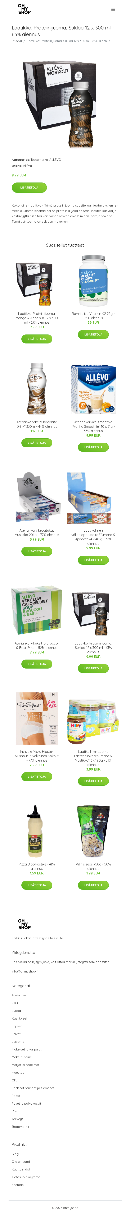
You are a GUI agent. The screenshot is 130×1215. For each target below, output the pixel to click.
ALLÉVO (55, 160)
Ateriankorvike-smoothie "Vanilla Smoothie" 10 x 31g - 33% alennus (93, 426)
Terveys (17, 1119)
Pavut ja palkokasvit (26, 1103)
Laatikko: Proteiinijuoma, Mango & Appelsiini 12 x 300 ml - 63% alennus (37, 317)
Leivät (16, 1034)
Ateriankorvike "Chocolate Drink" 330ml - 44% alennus (37, 424)
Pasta (16, 1096)
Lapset (17, 1026)
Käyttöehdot (21, 1169)
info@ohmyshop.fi (25, 971)
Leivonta (18, 1042)
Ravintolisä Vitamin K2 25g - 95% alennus (93, 315)
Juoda (16, 1011)
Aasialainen (20, 995)
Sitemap (18, 1185)
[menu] (113, 9)
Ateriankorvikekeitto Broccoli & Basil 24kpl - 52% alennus (37, 645)
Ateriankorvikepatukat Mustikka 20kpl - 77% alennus (37, 532)
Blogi (15, 1154)
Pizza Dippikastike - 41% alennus (37, 866)
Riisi (14, 1111)
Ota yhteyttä (21, 1162)
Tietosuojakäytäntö (26, 1177)
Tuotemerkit (39, 160)
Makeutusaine (22, 1057)
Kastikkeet (19, 1018)
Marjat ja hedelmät (25, 1065)
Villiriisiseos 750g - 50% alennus (93, 866)
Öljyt (15, 1080)
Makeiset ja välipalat (26, 1049)
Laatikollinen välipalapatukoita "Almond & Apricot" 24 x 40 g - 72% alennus (93, 537)
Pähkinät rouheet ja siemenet (33, 1088)
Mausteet (18, 1073)
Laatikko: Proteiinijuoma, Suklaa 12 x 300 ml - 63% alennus (93, 647)
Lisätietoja (29, 187)
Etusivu (17, 41)
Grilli (15, 1003)
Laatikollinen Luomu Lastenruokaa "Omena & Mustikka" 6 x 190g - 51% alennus (93, 758)
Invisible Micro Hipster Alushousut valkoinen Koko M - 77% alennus (37, 755)
